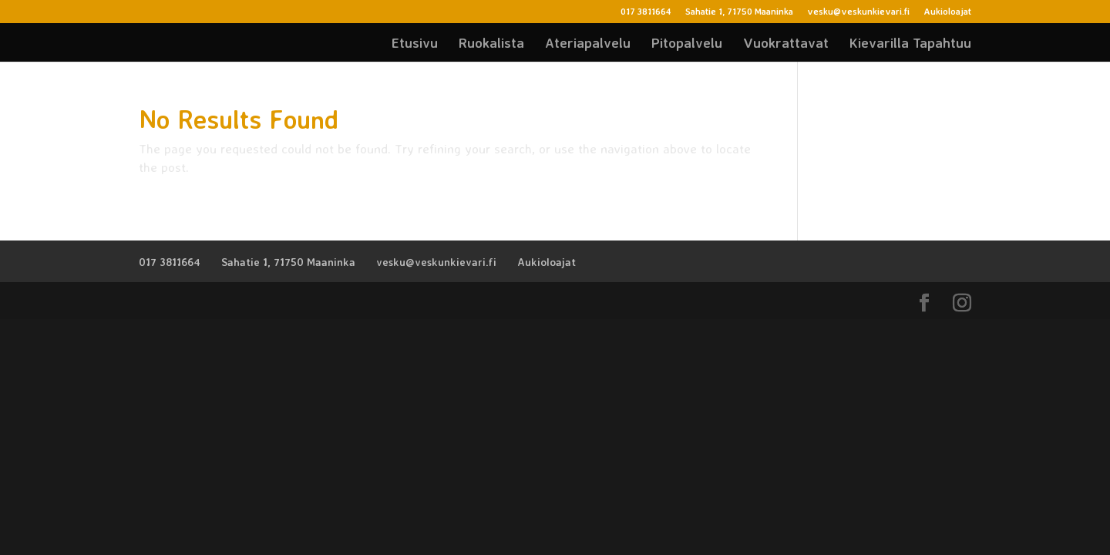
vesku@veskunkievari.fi (858, 12)
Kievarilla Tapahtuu (910, 44)
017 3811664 (646, 12)
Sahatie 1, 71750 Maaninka (739, 12)
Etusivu (415, 44)
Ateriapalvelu (588, 44)
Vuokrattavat (786, 44)
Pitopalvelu (686, 44)
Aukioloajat (947, 12)
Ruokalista (491, 44)
